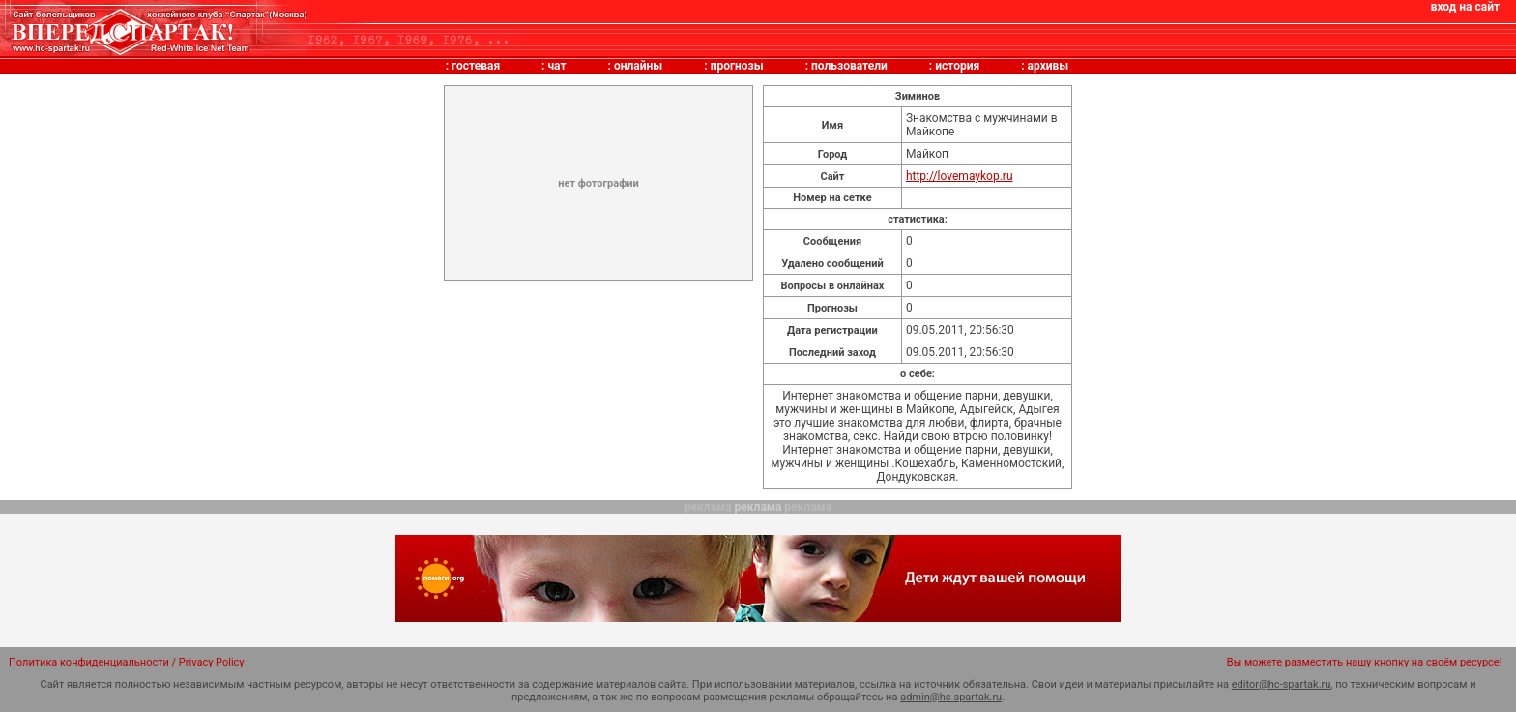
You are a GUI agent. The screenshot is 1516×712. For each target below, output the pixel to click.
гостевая (476, 66)
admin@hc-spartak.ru (951, 697)
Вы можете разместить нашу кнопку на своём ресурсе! (1364, 662)
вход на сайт (1465, 7)
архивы (1048, 66)
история (957, 66)
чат (556, 66)
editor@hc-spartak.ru (1281, 684)
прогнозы (737, 66)
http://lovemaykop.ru (959, 176)
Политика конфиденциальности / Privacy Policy (127, 662)
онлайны (638, 66)
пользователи (849, 66)
